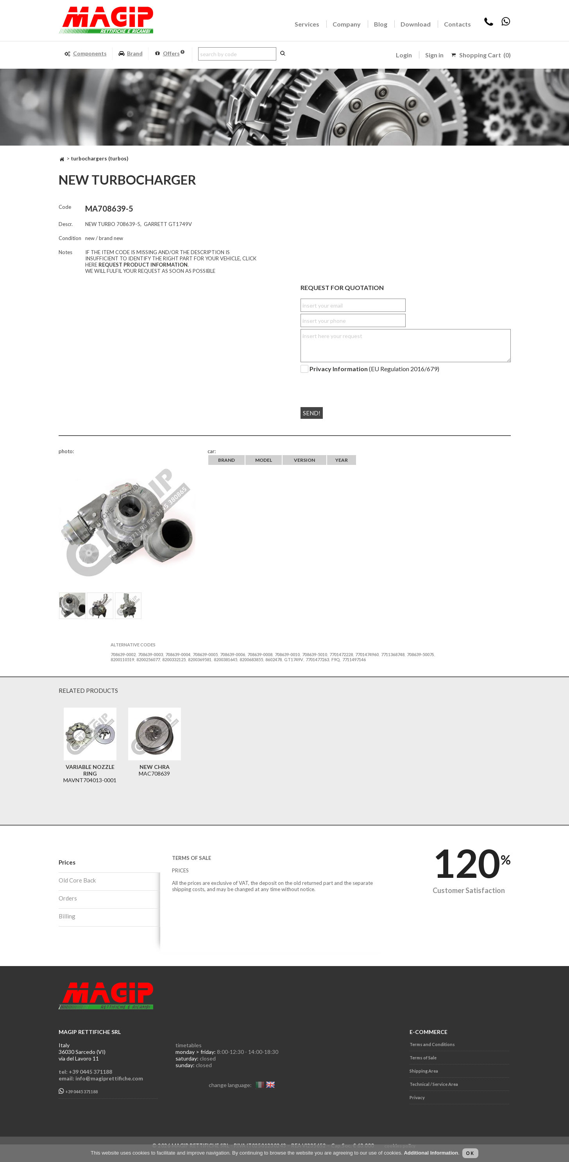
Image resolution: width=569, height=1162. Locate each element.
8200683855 (251, 659)
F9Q (335, 659)
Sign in (434, 55)
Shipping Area (424, 1070)
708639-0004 (177, 654)
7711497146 (354, 659)
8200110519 (122, 659)
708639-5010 (314, 654)
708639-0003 (150, 654)
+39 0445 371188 (78, 1091)
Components (85, 53)
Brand (130, 53)
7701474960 (367, 654)
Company (347, 24)
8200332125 (174, 659)
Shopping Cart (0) (485, 55)
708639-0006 (232, 654)
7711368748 (392, 654)
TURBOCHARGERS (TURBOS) (99, 158)
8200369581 (199, 659)
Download (416, 24)
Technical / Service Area (434, 1084)
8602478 (273, 659)
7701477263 (317, 659)
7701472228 (341, 654)
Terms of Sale (423, 1057)
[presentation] (348, 387)
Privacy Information (339, 369)
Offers (169, 53)
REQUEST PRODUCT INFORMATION (143, 265)
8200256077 (148, 659)
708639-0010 (287, 654)
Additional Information (431, 1153)
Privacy (417, 1097)
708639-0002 (123, 654)
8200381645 (225, 659)
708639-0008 (259, 654)
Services (307, 24)
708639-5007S (420, 654)
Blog (380, 24)
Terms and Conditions (432, 1044)
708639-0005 (205, 654)
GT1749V (293, 659)
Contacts (457, 24)
